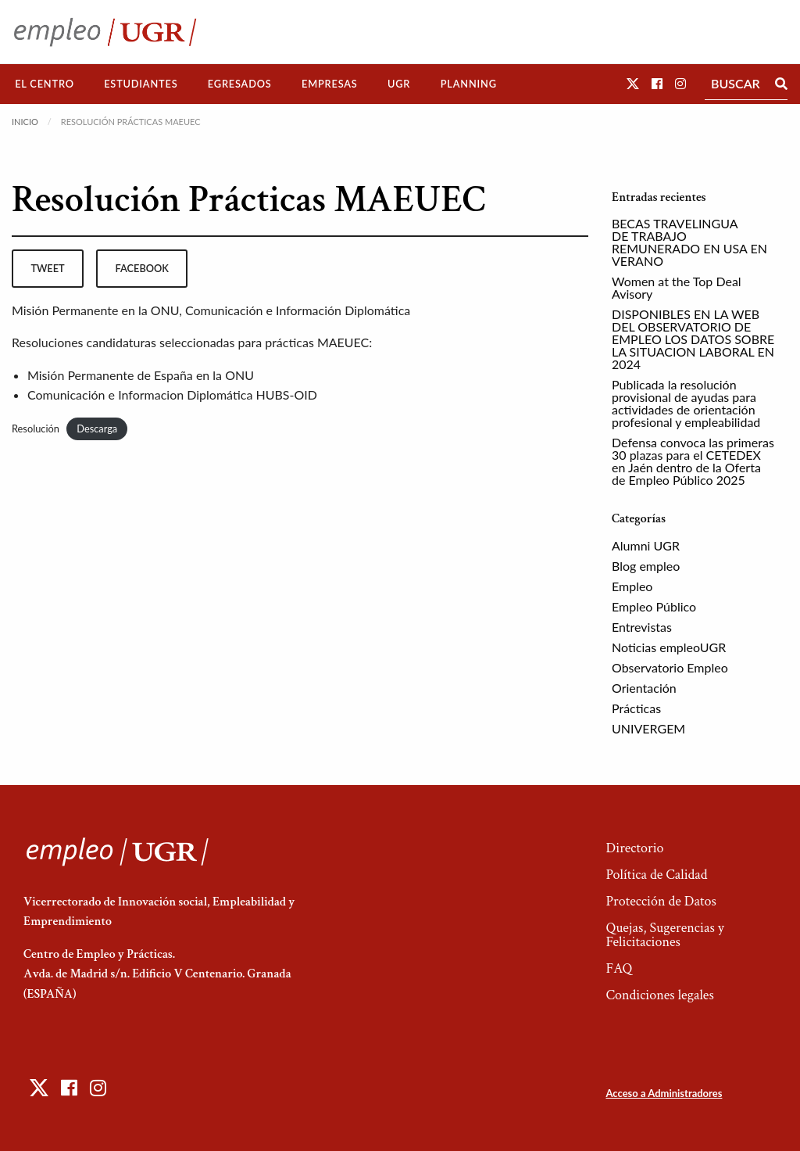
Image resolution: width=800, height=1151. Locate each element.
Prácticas (636, 708)
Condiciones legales (659, 995)
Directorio (634, 848)
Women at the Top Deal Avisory (676, 287)
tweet (47, 268)
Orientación (644, 687)
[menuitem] (44, 84)
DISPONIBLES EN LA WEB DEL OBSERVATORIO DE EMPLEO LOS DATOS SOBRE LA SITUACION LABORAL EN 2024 (693, 339)
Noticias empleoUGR (669, 647)
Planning (469, 83)
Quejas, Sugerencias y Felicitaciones (664, 935)
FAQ (618, 968)
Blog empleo (646, 565)
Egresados (240, 83)
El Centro (44, 83)
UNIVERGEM (648, 728)
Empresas (330, 83)
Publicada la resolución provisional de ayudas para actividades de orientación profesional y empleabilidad (686, 403)
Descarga (97, 428)
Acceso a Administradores (663, 1093)
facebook (142, 268)
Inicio (25, 122)
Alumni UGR (646, 545)
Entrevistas (642, 626)
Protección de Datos (660, 901)
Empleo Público (654, 606)
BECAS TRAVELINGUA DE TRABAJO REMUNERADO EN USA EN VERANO (689, 242)
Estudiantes (140, 83)
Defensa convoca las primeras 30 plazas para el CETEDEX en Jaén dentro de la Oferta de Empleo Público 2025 (693, 461)
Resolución (35, 428)
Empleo (632, 586)
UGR (399, 83)
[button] (632, 83)
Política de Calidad (656, 875)
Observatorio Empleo (670, 667)
